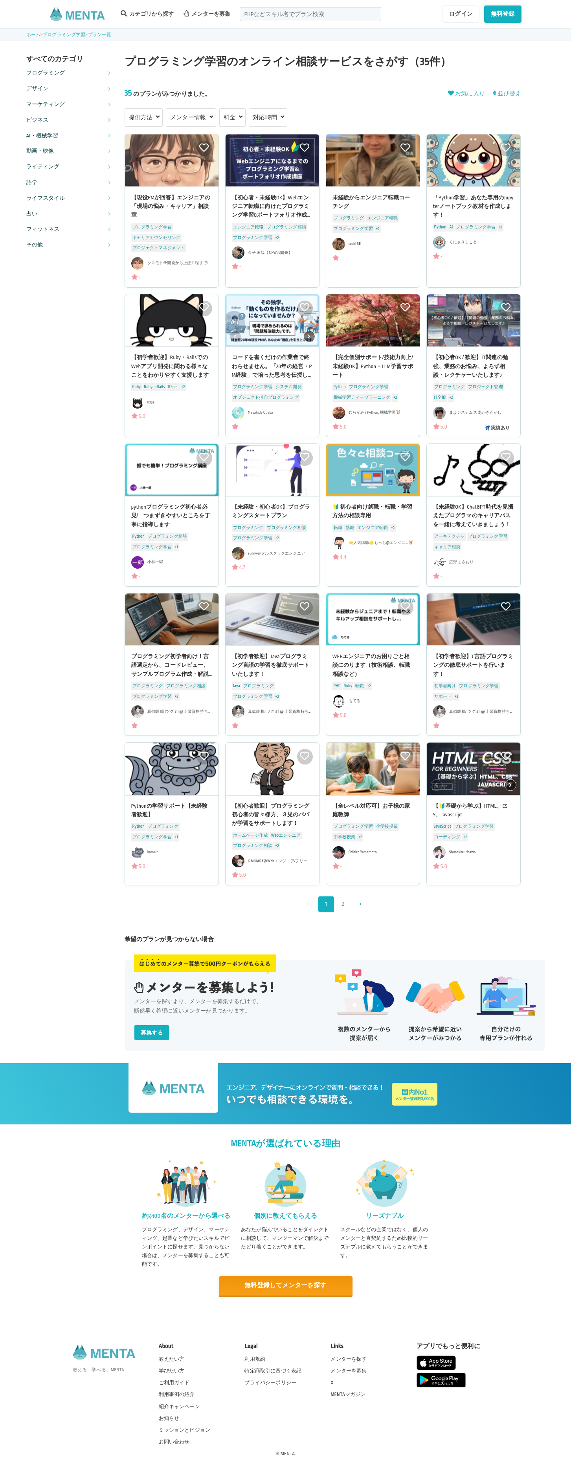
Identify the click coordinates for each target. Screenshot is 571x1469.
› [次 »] (361, 904)
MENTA (288, 1453)
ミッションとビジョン (185, 1429)
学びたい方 (172, 1370)
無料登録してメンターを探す (285, 1285)
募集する (152, 1033)
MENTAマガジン (347, 1394)
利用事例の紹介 (177, 1394)
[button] (309, 336)
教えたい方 (172, 1358)
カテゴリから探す (147, 13)
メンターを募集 (207, 13)
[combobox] (310, 14)
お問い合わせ (174, 1441)
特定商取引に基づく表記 (272, 1370)
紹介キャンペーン (179, 1406)
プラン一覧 (100, 34)
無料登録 (503, 14)
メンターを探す (348, 1358)
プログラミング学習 (63, 34)
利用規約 (254, 1358)
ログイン (461, 14)
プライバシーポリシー (270, 1382)
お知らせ (169, 1417)
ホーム (33, 34)
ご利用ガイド (174, 1382)
